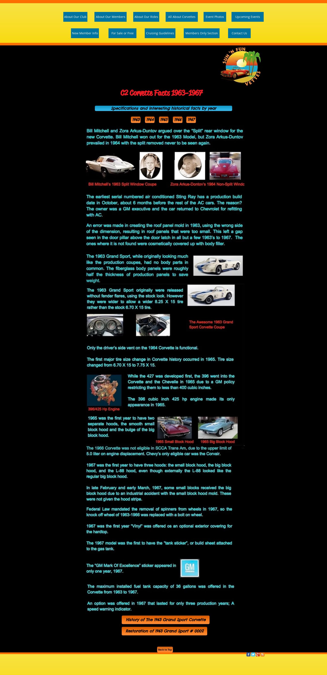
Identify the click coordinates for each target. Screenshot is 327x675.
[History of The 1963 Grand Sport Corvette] (166, 620)
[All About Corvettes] (182, 17)
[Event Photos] (215, 17)
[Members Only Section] (202, 33)
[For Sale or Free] (122, 33)
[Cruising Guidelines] (160, 33)
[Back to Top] (165, 649)
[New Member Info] (85, 33)
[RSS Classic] (262, 654)
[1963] (135, 120)
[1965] (163, 120)
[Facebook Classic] (248, 654)
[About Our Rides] (146, 17)
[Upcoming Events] (248, 17)
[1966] (177, 120)
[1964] (150, 120)
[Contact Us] (239, 33)
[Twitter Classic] (253, 654)
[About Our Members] (110, 17)
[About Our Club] (75, 17)
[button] (163, 108)
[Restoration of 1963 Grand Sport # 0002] (164, 631)
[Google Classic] (258, 654)
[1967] (191, 120)
